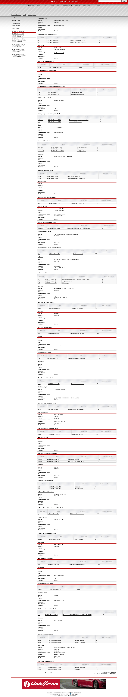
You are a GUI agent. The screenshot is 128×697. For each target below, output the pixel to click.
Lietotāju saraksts (67, 5)
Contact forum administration (73, 692)
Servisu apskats (32, 15)
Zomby (39, 308)
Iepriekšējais (102, 673)
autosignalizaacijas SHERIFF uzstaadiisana (78, 228)
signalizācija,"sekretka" (78, 434)
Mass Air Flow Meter (80, 667)
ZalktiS (39, 409)
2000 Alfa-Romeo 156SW (54, 120)
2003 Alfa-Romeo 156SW (54, 121)
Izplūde (80, 67)
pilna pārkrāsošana (80, 642)
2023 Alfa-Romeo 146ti (18, 49)
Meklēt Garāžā (16, 23)
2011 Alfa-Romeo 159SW (53, 40)
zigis (39, 203)
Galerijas (77, 5)
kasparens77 (41, 151)
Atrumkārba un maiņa (73, 459)
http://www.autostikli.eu (59, 652)
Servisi (58, 5)
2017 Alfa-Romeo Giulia (18, 34)
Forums (45, 5)
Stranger (19, 46)
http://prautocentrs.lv (59, 575)
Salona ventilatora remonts (77, 333)
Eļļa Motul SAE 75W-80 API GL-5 (76, 461)
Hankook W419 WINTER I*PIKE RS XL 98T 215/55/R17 (77, 615)
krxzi (39, 121)
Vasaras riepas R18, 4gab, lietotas (76, 178)
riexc (18, 51)
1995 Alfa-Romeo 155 (54, 254)
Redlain (40, 589)
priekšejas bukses (81, 151)
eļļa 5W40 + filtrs (79, 488)
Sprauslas (77, 669)
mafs (78, 589)
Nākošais (113, 673)
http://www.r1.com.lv (59, 600)
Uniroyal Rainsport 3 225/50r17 (78, 40)
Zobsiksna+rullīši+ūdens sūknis (77, 564)
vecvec (39, 667)
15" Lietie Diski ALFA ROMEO (76, 409)
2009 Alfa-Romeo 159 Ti (18, 44)
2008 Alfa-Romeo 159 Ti (51, 615)
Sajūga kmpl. (65, 283)
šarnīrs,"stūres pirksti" (78, 308)
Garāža (52, 5)
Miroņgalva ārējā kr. (67, 281)
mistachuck (40, 120)
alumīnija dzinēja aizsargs (75, 121)
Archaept (40, 539)
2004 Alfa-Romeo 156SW (54, 667)
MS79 (39, 67)
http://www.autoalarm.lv (60, 214)
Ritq (39, 564)
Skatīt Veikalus (16, 28)
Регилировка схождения (77, 94)
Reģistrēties (31, 5)
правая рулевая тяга (76, 92)
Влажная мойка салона (77, 384)
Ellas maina (80, 149)
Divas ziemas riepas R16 (74, 176)
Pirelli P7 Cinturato (78, 539)
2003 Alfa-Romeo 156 (56, 147)
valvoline (40, 459)
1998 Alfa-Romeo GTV (53, 459)
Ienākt (98, 5)
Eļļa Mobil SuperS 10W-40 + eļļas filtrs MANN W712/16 (76, 279)
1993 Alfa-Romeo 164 (53, 514)
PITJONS (19, 41)
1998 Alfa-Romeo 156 (54, 203)
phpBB (58, 694)
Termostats (77, 486)
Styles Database (72, 695)
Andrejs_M (20, 36)
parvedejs (40, 147)
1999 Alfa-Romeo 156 (56, 149)
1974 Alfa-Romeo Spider (55, 640)
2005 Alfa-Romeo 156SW (18, 39)
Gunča (39, 176)
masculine (40, 149)
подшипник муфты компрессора (76, 358)
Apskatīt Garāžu (16, 20)
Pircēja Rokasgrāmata (88, 5)
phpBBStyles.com (62, 695)
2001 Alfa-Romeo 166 (52, 176)
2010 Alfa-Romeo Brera (18, 54)
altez (39, 254)
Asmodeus (19, 56)
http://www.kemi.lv (58, 132)
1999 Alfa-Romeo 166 (53, 92)
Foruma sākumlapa (16, 15)
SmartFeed (73, 694)
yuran (39, 92)
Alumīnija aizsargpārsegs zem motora (78, 120)
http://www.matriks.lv (59, 53)
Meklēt (38, 5)
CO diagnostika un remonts (77, 514)
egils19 (39, 640)
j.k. (38, 40)
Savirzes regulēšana (82, 147)
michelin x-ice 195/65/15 (77, 203)
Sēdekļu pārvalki (79, 640)
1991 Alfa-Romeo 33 (53, 409)
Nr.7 (39, 279)
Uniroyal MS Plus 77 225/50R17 (78, 42)
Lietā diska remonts (78, 254)
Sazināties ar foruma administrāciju (56, 692)
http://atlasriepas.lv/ (59, 25)
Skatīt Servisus (16, 25)
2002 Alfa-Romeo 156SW (57, 151)
